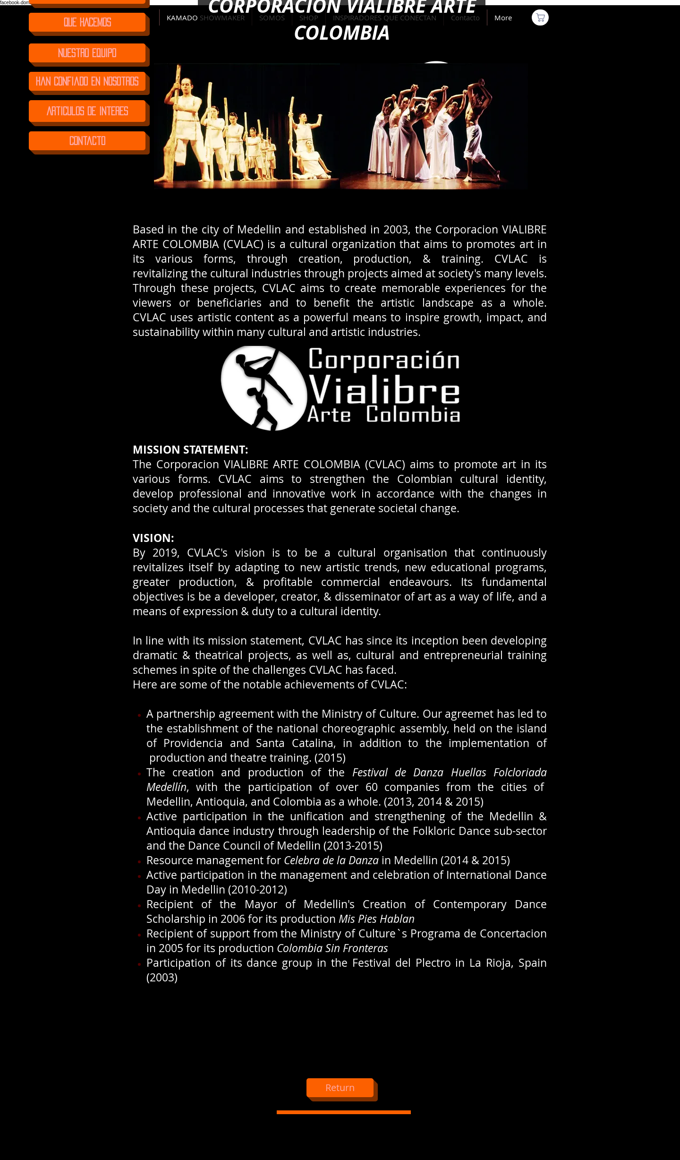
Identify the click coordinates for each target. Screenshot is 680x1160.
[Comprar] (540, 17)
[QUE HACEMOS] (87, 22)
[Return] (340, 1087)
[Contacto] (87, 140)
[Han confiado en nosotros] (87, 81)
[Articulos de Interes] (87, 111)
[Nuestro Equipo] (87, 52)
